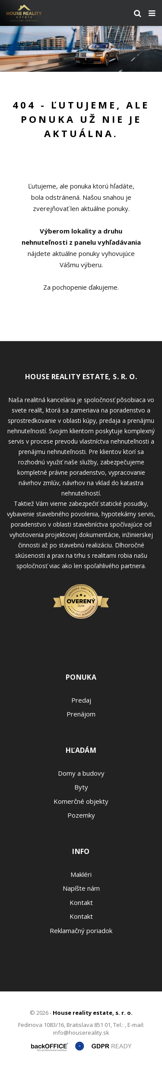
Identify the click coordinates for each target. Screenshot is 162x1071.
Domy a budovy (81, 773)
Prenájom (81, 714)
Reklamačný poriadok (81, 930)
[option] (81, 49)
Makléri (81, 874)
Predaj (81, 700)
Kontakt (81, 902)
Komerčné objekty (81, 801)
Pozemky (81, 815)
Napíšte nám (81, 888)
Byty (81, 787)
